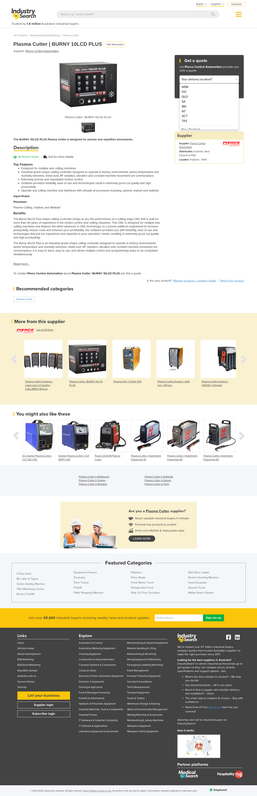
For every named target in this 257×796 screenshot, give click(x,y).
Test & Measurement (138, 687)
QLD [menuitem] (185, 97)
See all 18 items (44, 330)
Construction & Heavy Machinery (96, 659)
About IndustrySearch (29, 654)
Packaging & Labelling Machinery (145, 665)
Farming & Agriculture (90, 687)
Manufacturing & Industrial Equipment (147, 642)
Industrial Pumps (88, 714)
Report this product (232, 280)
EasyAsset (215, 707)
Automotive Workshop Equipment (97, 648)
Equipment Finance (85, 572)
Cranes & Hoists (87, 670)
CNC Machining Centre (30, 589)
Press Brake (138, 577)
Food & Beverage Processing (94, 692)
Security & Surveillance (139, 681)
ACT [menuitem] (185, 116)
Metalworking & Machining (45, 35)
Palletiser (136, 572)
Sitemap (22, 687)
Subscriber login (43, 714)
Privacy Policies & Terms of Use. (97, 791)
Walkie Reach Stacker (201, 592)
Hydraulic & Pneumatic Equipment (97, 703)
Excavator (79, 577)
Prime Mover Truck (142, 582)
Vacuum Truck (196, 587)
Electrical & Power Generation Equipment (101, 676)
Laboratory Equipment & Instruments (98, 731)
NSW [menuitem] (185, 87)
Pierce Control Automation (42, 51)
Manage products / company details (194, 280)
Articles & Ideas (25, 648)
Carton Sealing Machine (31, 584)
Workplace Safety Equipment (142, 731)
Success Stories (26, 681)
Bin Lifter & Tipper (27, 579)
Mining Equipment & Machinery (144, 659)
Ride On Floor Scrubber (145, 592)
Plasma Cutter (71, 35)
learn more (142, 538)
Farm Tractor (81, 582)
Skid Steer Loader (199, 572)
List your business (44, 695)
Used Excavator (197, 582)
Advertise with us (26, 676)
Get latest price (115, 44)
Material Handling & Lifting (141, 648)
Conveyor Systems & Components (97, 665)
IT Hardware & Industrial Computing (98, 720)
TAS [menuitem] (184, 121)
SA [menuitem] (184, 102)
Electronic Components (91, 681)
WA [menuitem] (184, 106)
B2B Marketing (25, 659)
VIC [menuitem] (184, 92)
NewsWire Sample (27, 670)
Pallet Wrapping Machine (88, 592)
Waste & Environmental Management (147, 709)
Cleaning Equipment (90, 654)
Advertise (236, 4)
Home (20, 642)
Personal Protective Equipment (143, 676)
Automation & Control (90, 642)
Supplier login (43, 705)
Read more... (21, 264)
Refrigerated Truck (142, 587)
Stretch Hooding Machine (203, 577)
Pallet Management (138, 670)
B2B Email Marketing (28, 665)
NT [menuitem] (184, 111)
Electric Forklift (25, 594)
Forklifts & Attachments (91, 698)
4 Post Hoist (24, 573)
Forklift (78, 587)
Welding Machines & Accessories (145, 714)
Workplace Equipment (139, 726)
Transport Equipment (138, 692)
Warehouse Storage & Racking (143, 703)
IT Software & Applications (93, 726)
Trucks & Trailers (136, 698)
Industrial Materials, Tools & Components (101, 709)
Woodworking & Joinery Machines (145, 720)
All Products (20, 35)
